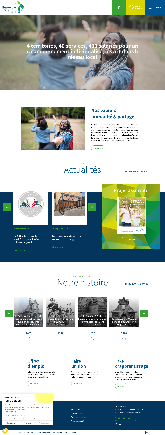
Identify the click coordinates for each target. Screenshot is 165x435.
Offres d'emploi (77, 413)
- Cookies (72, 433)
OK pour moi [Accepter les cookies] (24, 423)
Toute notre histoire (136, 284)
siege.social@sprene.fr (125, 421)
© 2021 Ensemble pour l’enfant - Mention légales (36, 433)
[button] (5, 431)
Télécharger (131, 239)
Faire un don (75, 409)
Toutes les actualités (136, 171)
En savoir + (98, 148)
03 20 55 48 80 (122, 418)
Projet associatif (77, 421)
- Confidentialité (61, 433)
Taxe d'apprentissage (79, 417)
